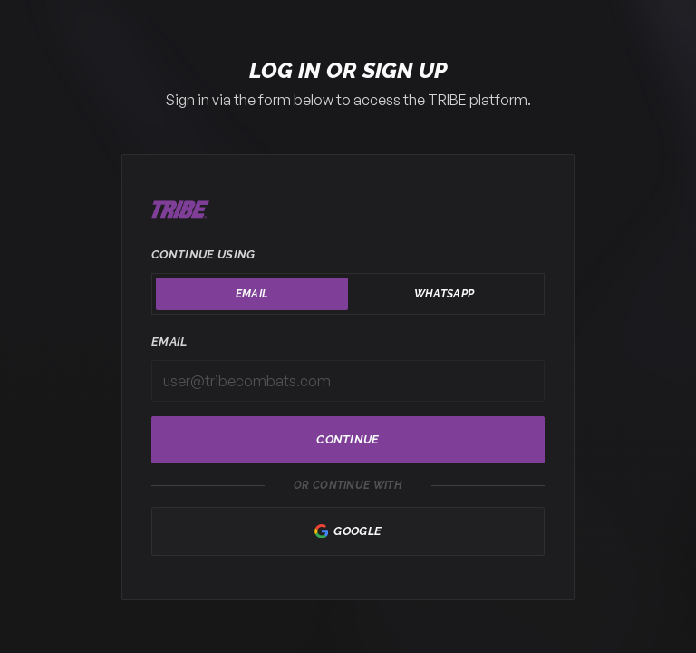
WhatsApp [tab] (444, 294)
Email (169, 341)
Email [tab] (252, 294)
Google (348, 531)
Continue (348, 439)
